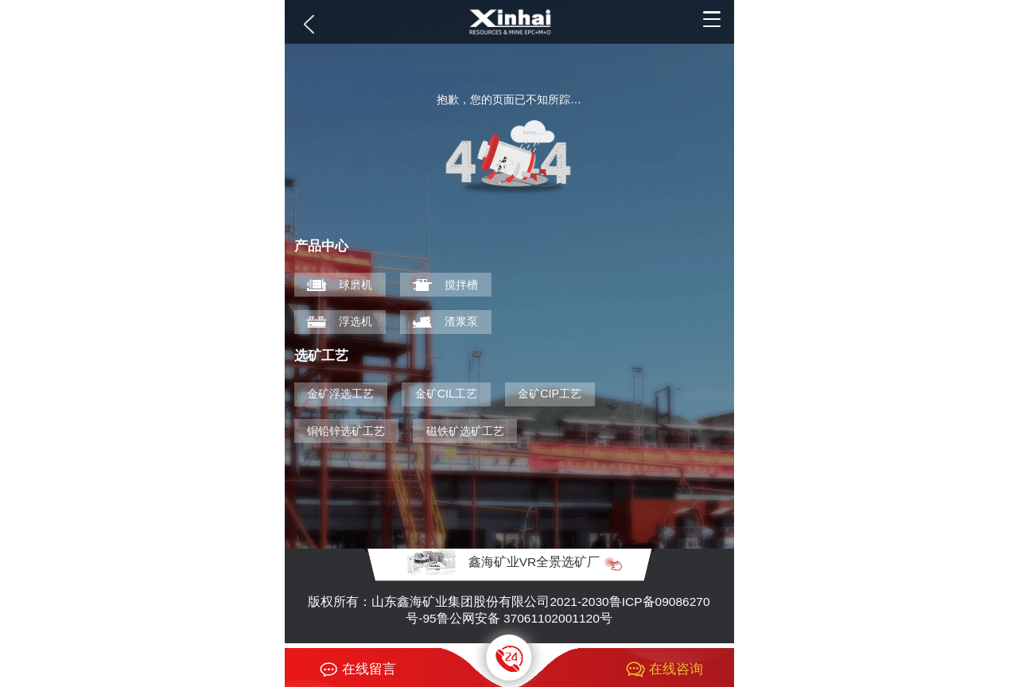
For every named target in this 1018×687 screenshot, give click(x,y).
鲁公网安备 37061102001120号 (524, 618)
